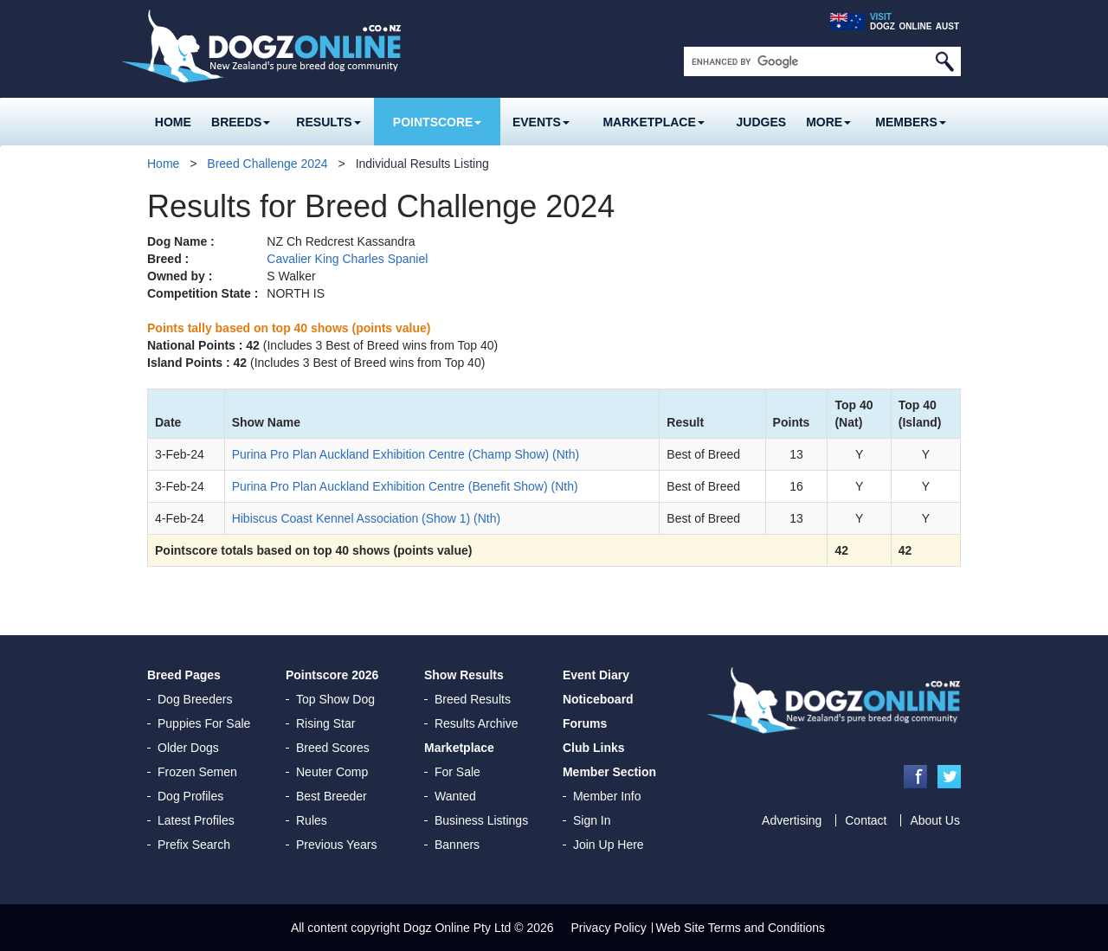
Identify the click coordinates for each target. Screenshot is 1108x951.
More (828, 122)
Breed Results (473, 699)
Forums (585, 723)
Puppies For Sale (204, 723)
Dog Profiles (190, 796)
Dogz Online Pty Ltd (457, 928)
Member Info (607, 796)
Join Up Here (608, 844)
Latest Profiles (196, 820)
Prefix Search (194, 844)
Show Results (464, 675)
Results (328, 122)
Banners (457, 844)
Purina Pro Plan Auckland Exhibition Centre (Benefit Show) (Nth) (405, 486)
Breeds (240, 122)
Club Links (594, 748)
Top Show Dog (335, 699)
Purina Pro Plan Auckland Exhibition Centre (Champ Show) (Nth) (406, 454)
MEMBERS (910, 122)
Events (541, 122)
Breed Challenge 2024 (267, 163)
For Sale (457, 772)
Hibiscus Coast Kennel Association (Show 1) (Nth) (366, 518)
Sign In (592, 820)
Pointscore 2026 (332, 675)
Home (173, 122)
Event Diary (596, 675)
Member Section (609, 772)
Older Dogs (188, 748)
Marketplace (653, 122)
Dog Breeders (195, 699)
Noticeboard (598, 699)
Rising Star (325, 723)
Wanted (455, 796)
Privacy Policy (609, 928)
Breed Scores (333, 748)
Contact (865, 820)
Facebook (915, 776)
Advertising (791, 820)
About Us (935, 820)
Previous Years (336, 844)
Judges (762, 122)
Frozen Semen (197, 772)
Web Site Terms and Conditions (741, 928)
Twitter (949, 776)
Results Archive (476, 723)
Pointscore (437, 122)
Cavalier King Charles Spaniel (347, 259)
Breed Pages (184, 675)
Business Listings (481, 820)
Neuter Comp (332, 772)
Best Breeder (331, 796)
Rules (311, 820)
